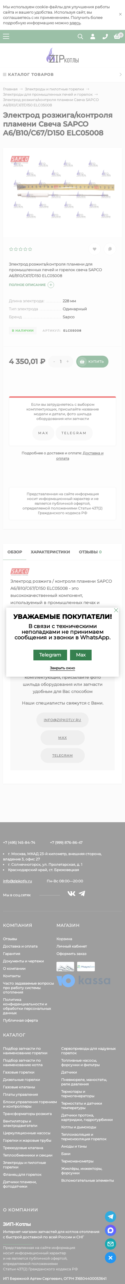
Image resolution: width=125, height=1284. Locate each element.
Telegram (50, 655)
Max (81, 655)
